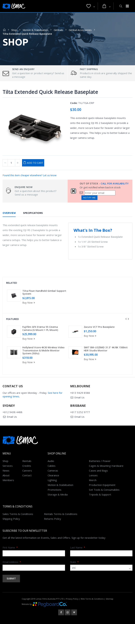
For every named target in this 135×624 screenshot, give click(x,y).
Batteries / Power (99, 461)
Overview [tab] (9, 213)
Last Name (77, 547)
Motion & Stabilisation (35, 30)
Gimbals (58, 30)
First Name (10, 547)
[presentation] (126, 318)
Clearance (53, 475)
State (74, 562)
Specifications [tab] (33, 213)
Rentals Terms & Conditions (60, 514)
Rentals (26, 461)
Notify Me (89, 198)
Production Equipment (102, 485)
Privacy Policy (72, 599)
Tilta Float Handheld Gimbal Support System (44, 292)
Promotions (55, 489)
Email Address (12, 562)
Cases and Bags (98, 470)
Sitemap (109, 599)
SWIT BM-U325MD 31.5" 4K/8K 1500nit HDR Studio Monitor (106, 349)
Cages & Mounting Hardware (106, 465)
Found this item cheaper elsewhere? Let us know (29, 175)
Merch (92, 480)
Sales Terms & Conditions (18, 514)
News (6, 470)
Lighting (52, 480)
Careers (27, 470)
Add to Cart (35, 162)
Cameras (53, 470)
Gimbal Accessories (80, 30)
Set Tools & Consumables (104, 489)
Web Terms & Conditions (92, 599)
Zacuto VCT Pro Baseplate (99, 326)
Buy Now (29, 302)
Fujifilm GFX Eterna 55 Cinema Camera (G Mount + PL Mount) (40, 328)
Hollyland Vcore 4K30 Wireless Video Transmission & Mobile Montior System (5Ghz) (43, 350)
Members (8, 480)
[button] (90, 6)
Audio (51, 461)
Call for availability (115, 183)
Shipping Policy (11, 518)
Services (8, 465)
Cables (51, 465)
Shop (14, 30)
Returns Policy (52, 518)
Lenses (93, 475)
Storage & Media (58, 494)
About (6, 475)
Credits (26, 465)
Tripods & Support (100, 494)
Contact (27, 475)
